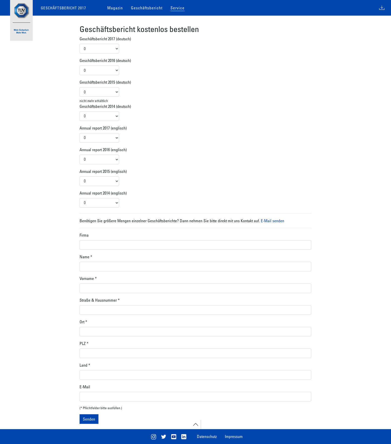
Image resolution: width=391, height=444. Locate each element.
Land (85, 365)
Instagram (154, 437)
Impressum (234, 436)
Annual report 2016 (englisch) (103, 149)
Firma (84, 235)
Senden (89, 419)
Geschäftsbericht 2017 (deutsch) (105, 38)
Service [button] (177, 7)
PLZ (84, 343)
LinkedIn (184, 437)
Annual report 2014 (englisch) (103, 193)
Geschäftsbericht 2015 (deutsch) (105, 82)
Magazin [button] (115, 7)
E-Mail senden (272, 220)
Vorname (88, 278)
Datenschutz (207, 436)
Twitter (164, 437)
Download (382, 8)
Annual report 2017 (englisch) (103, 128)
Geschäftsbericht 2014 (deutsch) (105, 106)
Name (86, 256)
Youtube (174, 437)
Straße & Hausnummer (100, 300)
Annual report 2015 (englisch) (103, 171)
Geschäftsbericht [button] (146, 7)
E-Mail (85, 386)
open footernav (196, 425)
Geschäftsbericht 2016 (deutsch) (105, 60)
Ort (83, 321)
